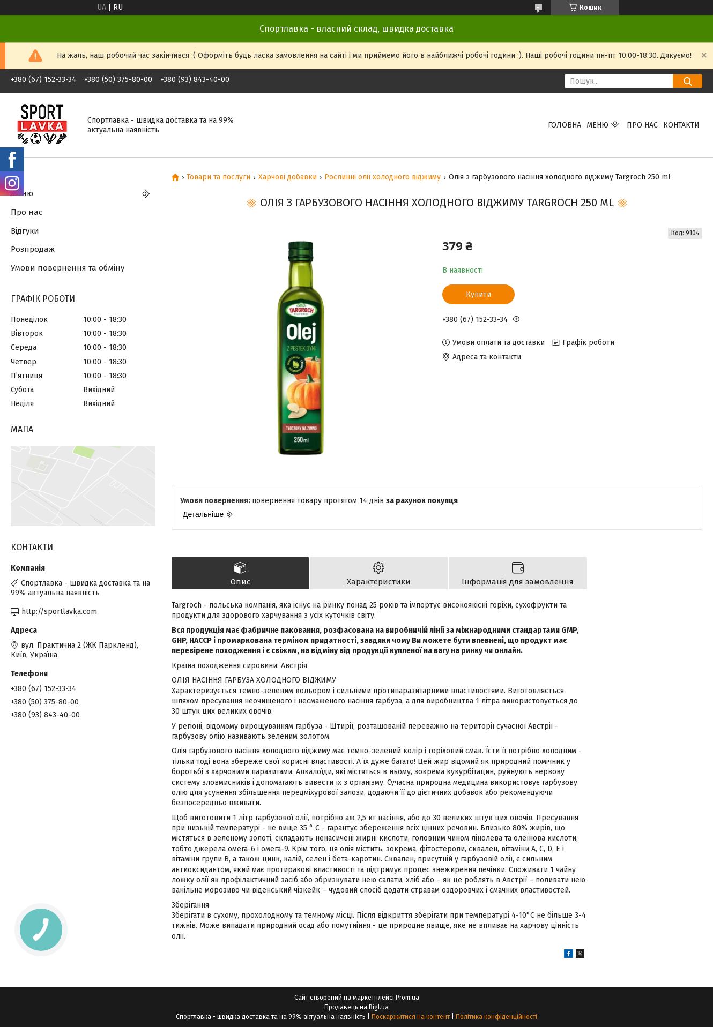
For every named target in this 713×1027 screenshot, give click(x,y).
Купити (478, 294)
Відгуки (25, 231)
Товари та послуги (218, 177)
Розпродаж (33, 249)
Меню (597, 125)
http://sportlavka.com (59, 611)
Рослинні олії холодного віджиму (382, 177)
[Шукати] (687, 81)
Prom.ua (407, 997)
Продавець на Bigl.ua (356, 1007)
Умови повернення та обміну (67, 268)
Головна (564, 125)
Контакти (681, 125)
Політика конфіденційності (496, 1017)
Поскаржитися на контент (411, 1017)
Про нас (642, 125)
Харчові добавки (287, 177)
